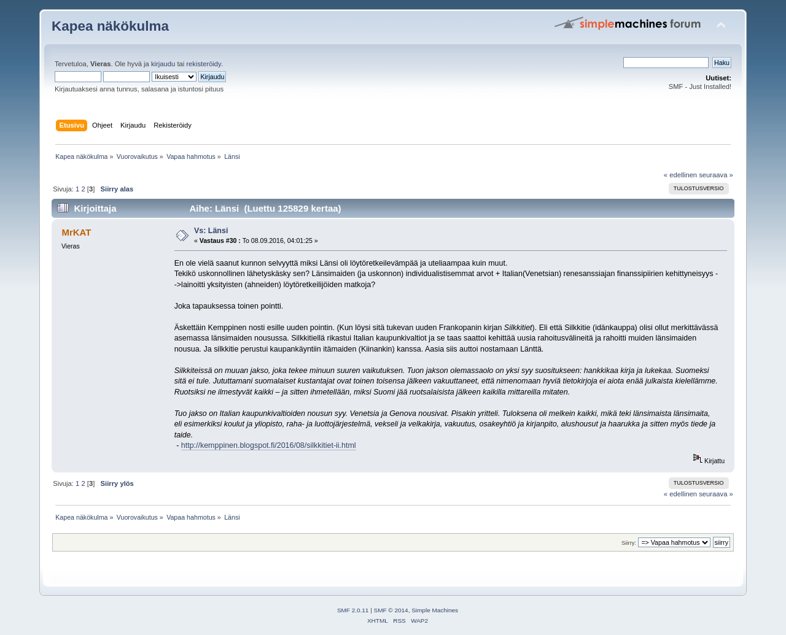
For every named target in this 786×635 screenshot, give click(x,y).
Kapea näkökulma (110, 26)
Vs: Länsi (211, 230)
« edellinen (680, 175)
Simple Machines (434, 610)
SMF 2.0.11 (353, 610)
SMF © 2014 (391, 610)
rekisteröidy (203, 63)
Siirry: (628, 542)
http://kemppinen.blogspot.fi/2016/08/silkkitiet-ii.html (268, 445)
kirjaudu (163, 63)
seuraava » (716, 175)
